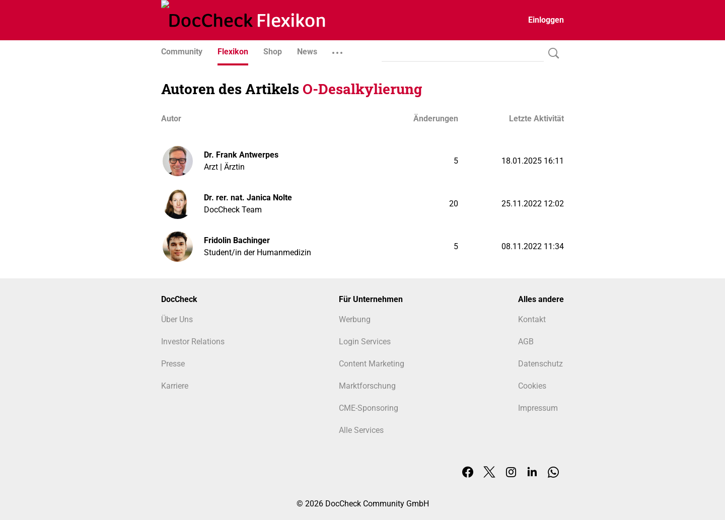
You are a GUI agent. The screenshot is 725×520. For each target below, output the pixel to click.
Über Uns (177, 319)
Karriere (174, 386)
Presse (173, 363)
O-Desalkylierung (362, 89)
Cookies (532, 386)
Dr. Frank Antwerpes (241, 155)
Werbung (355, 319)
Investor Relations (193, 341)
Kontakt (532, 319)
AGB (526, 341)
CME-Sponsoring (368, 408)
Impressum (538, 408)
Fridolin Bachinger (237, 240)
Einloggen (546, 20)
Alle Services (361, 430)
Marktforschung (367, 386)
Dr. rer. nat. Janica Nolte (248, 197)
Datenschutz (540, 363)
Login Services (365, 341)
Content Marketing (371, 363)
